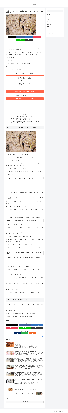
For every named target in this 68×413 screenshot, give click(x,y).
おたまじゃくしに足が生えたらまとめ (17, 120)
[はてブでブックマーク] (21, 37)
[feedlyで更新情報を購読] (25, 331)
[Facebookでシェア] (15, 37)
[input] (55, 33)
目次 (23, 112)
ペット (7, 318)
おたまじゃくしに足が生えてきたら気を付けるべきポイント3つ (21, 114)
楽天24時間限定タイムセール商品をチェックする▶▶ (24, 88)
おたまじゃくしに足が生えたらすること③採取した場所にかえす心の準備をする (25, 118)
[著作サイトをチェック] (22, 331)
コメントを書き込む (25, 400)
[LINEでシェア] (34, 37)
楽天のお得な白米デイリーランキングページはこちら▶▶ (24, 96)
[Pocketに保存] (28, 37)
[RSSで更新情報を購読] (27, 331)
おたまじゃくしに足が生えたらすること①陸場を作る (21, 115)
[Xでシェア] (9, 37)
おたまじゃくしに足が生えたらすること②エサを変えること (22, 117)
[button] (40, 37)
